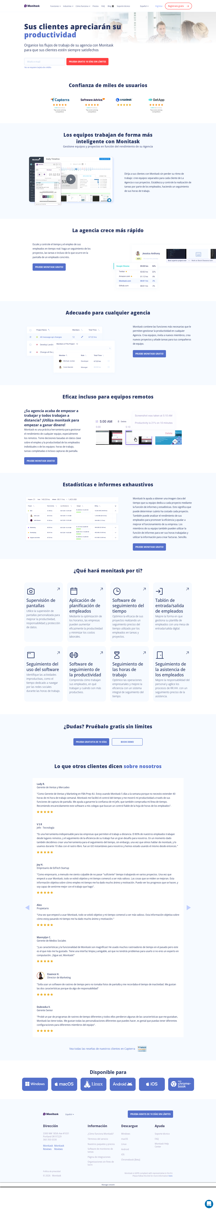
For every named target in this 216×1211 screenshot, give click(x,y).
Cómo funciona (81, 6)
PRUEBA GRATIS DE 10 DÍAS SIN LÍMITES (149, 1139)
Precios (96, 6)
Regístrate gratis (175, 6)
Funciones (52, 6)
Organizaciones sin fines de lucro (102, 1191)
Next (189, 929)
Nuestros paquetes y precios (98, 1171)
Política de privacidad (52, 1199)
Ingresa (157, 6)
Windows (126, 1159)
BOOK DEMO (128, 759)
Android (125, 1174)
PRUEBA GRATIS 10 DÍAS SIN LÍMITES (89, 66)
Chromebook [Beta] (131, 1185)
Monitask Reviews (48, 1172)
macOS (125, 1164)
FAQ (104, 6)
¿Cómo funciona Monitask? (102, 1159)
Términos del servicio (99, 1164)
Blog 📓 (111, 6)
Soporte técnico (125, 6)
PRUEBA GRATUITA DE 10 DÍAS (91, 759)
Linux (124, 1169)
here (170, 1203)
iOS (123, 1180)
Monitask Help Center (162, 1171)
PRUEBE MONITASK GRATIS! (50, 271)
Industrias (65, 6)
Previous (27, 929)
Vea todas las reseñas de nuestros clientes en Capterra (108, 1074)
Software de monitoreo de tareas (101, 1178)
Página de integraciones (100, 1184)
